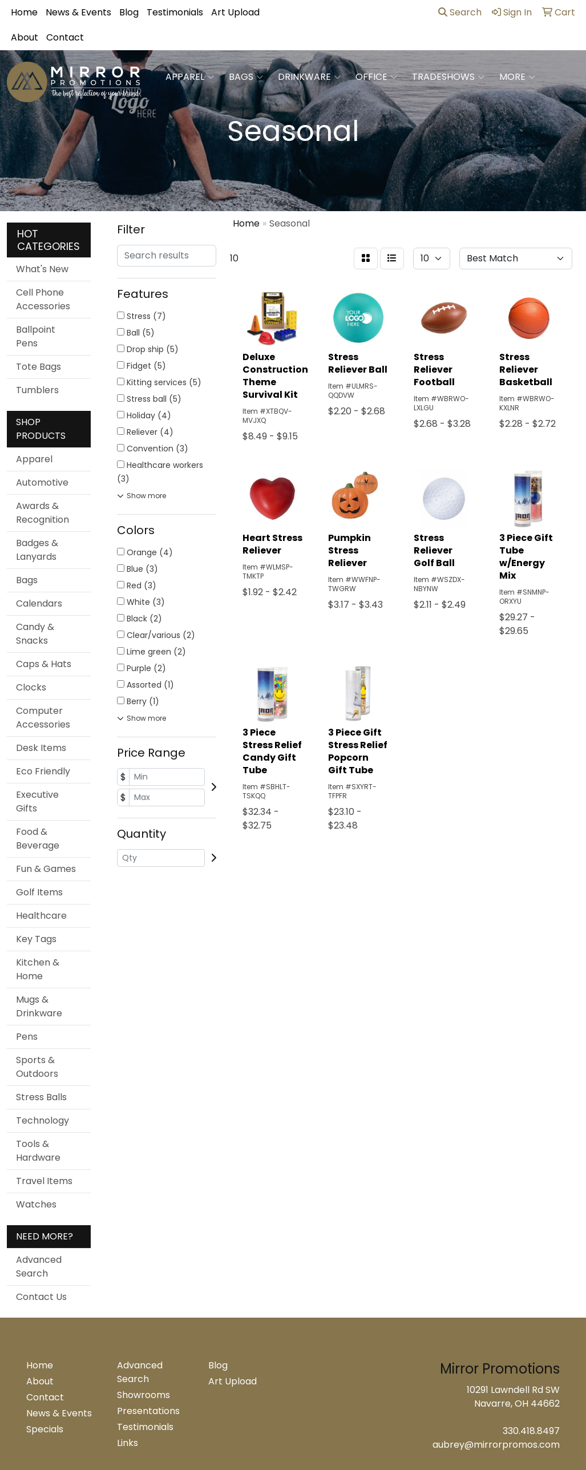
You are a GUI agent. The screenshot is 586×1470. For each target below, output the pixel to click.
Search (460, 12)
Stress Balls (41, 1097)
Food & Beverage (37, 838)
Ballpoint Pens (35, 336)
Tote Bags (38, 366)
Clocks (31, 687)
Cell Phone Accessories (43, 299)
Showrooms (143, 1395)
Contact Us (41, 1296)
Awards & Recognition (42, 512)
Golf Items (39, 892)
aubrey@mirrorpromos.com (496, 1444)
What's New (42, 269)
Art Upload (235, 12)
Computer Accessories (43, 717)
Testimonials (175, 12)
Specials (44, 1429)
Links (127, 1442)
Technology (42, 1120)
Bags (246, 77)
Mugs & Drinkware (39, 1006)
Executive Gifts (37, 801)
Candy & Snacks (35, 633)
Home (24, 12)
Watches (36, 1204)
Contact (65, 37)
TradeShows (448, 77)
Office (376, 77)
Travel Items (44, 1181)
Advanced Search (39, 1266)
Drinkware (309, 77)
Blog (129, 12)
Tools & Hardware (38, 1150)
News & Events (78, 12)
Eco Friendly (43, 771)
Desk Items (41, 747)
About (24, 37)
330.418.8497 (531, 1430)
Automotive (42, 482)
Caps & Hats (43, 664)
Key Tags (36, 939)
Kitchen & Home (37, 969)
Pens (27, 1036)
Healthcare (41, 915)
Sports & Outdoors (37, 1066)
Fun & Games (46, 868)
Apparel (189, 77)
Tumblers (37, 390)
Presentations (148, 1411)
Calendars (39, 603)
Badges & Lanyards (37, 549)
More (517, 77)
